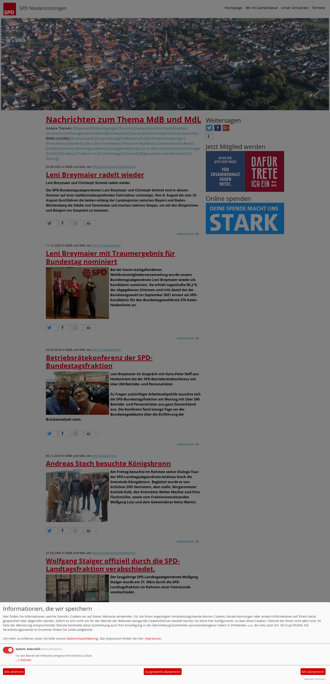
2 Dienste (23, 660)
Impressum (153, 638)
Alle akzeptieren (313, 672)
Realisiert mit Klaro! (314, 679)
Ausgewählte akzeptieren (163, 672)
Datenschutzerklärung (82, 638)
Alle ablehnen (14, 672)
